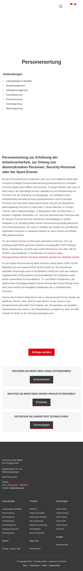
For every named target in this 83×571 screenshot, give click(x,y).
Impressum (35, 565)
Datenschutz (54, 565)
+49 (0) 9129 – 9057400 (20, 482)
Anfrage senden (41, 352)
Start (25, 565)
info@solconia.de (16, 488)
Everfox (63, 561)
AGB (44, 565)
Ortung (22, 241)
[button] (61, 6)
